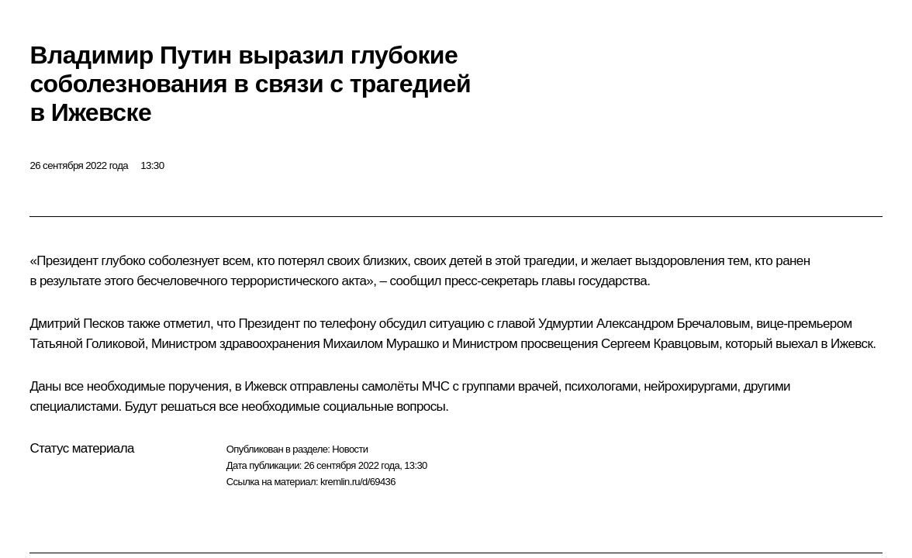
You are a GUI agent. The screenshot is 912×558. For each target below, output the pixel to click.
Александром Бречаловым (673, 323)
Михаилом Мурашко (381, 343)
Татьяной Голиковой (86, 343)
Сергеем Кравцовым (660, 343)
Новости (350, 449)
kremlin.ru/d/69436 (358, 481)
